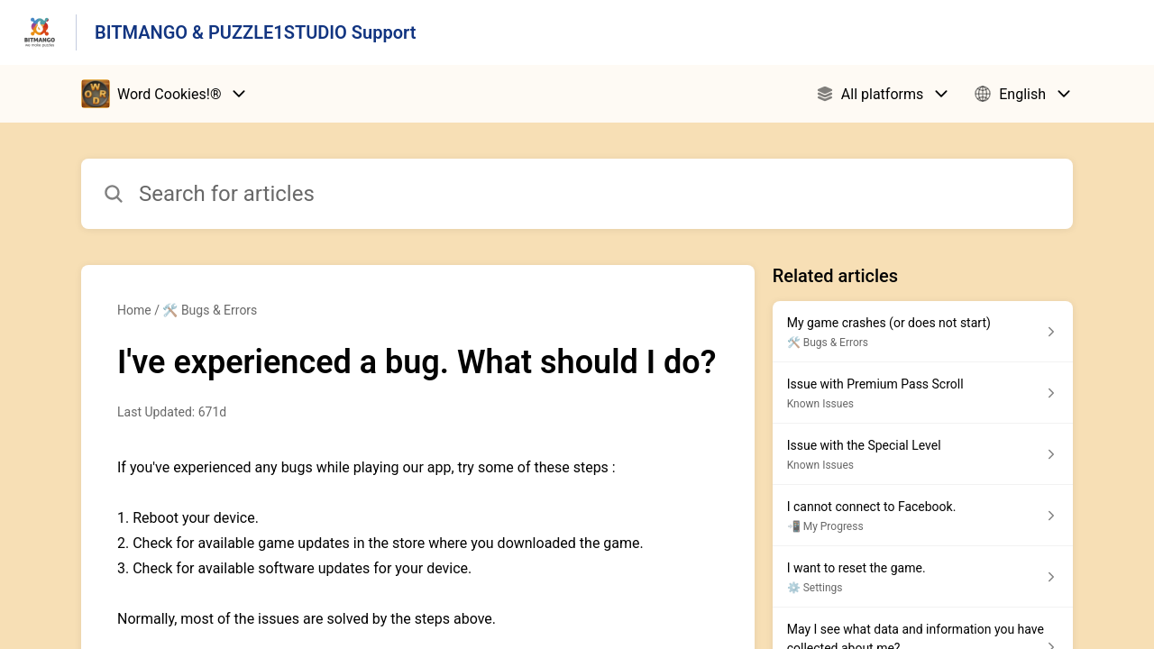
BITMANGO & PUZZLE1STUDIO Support (255, 32)
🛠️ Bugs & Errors (209, 310)
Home (134, 310)
